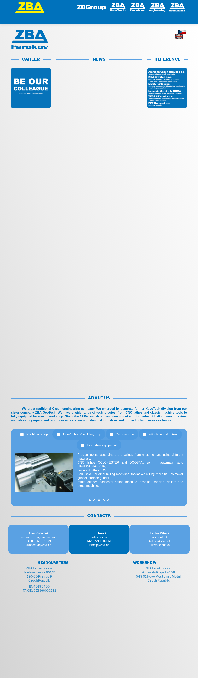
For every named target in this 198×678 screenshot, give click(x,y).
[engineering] (157, 7)
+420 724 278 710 (159, 531)
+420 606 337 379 (38, 531)
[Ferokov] (137, 7)
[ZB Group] (91, 7)
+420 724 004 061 (98, 531)
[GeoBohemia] (177, 7)
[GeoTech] (118, 7)
